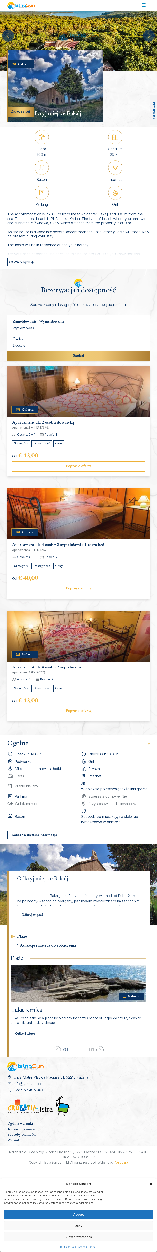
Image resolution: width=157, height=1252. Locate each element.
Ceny (59, 443)
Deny (78, 1226)
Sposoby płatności (21, 1135)
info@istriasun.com (29, 1084)
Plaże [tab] (22, 936)
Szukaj (78, 356)
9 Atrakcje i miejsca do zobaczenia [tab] (46, 946)
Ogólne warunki (20, 1124)
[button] (151, 1184)
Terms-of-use (68, 1246)
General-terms (86, 1246)
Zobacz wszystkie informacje (34, 835)
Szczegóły (21, 443)
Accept (78, 1214)
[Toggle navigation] (144, 5)
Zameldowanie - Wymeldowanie (38, 322)
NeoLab (121, 1162)
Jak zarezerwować (21, 1129)
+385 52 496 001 (28, 1090)
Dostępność (41, 443)
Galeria (20, 64)
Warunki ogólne (20, 1140)
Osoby (18, 339)
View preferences (78, 1237)
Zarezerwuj (20, 112)
